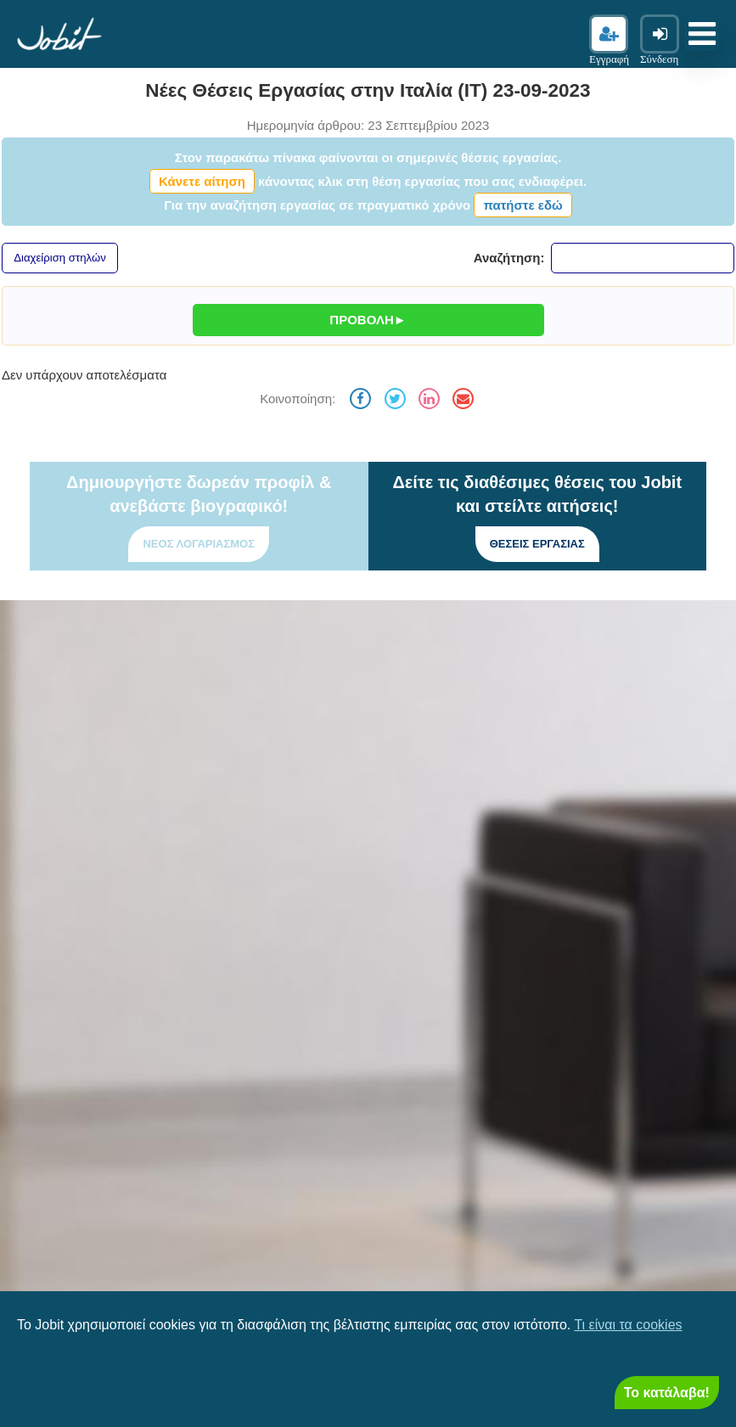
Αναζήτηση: (604, 258)
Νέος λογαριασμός (199, 543)
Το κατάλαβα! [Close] (667, 1392)
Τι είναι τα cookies (628, 1324)
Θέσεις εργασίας (537, 543)
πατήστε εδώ (522, 205)
